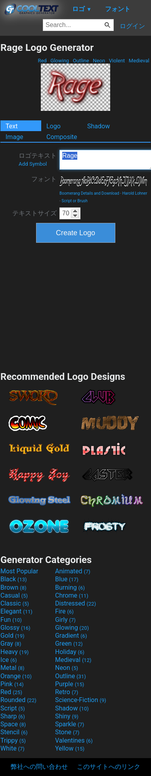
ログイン (132, 26)
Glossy (15, 627)
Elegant (16, 611)
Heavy (14, 652)
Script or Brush (74, 201)
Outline (81, 61)
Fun (11, 619)
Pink (12, 684)
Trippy (13, 740)
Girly (65, 619)
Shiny (66, 716)
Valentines (74, 740)
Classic (14, 603)
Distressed (75, 603)
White (12, 748)
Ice (8, 660)
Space (13, 724)
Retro (66, 692)
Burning (70, 587)
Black (13, 579)
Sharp (12, 716)
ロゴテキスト (38, 159)
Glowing (59, 61)
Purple (69, 684)
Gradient (71, 635)
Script (12, 708)
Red (42, 61)
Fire (64, 611)
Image (14, 137)
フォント (44, 179)
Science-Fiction (80, 700)
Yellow (69, 748)
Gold (12, 635)
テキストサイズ (34, 213)
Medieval (139, 61)
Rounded (18, 700)
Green (69, 643)
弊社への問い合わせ (39, 766)
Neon (99, 61)
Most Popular (19, 571)
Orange (16, 676)
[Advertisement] (75, 306)
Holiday (69, 652)
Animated (72, 571)
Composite (61, 137)
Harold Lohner (134, 193)
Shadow (98, 126)
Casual (14, 595)
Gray (10, 643)
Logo (53, 126)
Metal (12, 668)
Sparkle (69, 724)
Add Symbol (33, 164)
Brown (13, 587)
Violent (117, 61)
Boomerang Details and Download (89, 193)
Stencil (13, 732)
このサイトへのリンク (108, 766)
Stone (67, 732)
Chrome (71, 595)
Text (11, 126)
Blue (66, 579)
